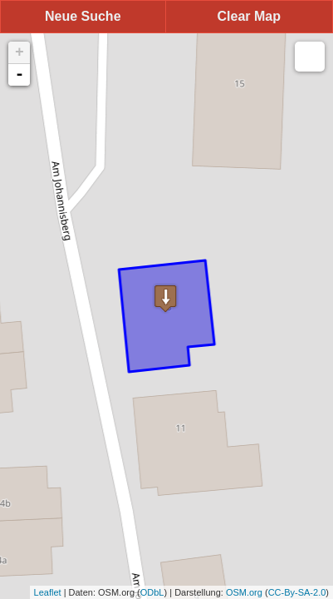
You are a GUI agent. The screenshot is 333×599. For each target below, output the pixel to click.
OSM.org (244, 592)
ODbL (152, 592)
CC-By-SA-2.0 (297, 592)
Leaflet (47, 592)
